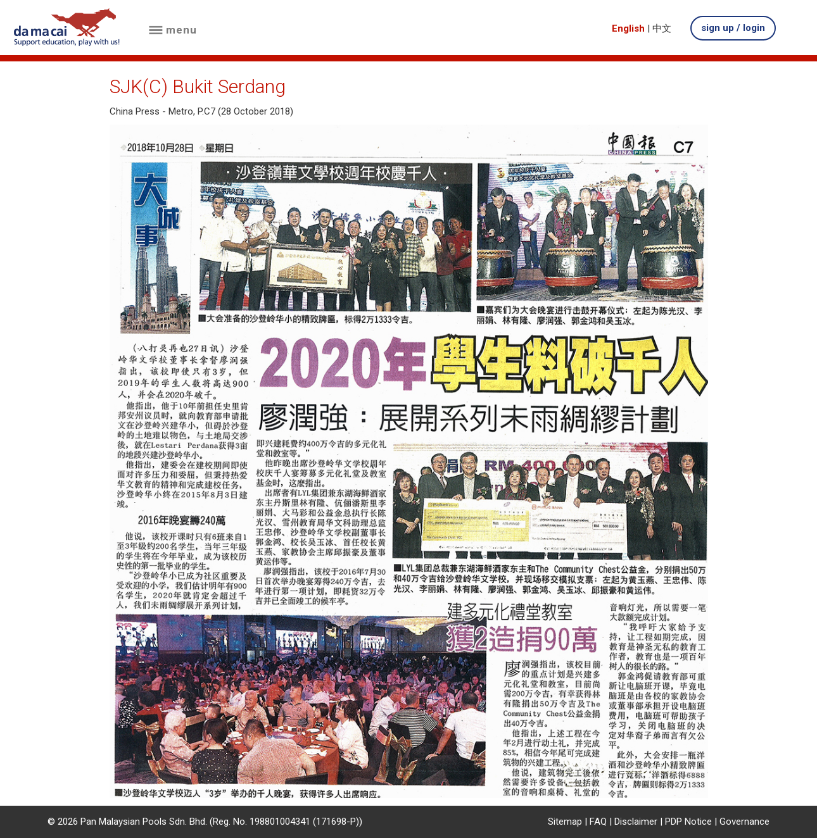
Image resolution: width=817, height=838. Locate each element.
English (628, 28)
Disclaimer (635, 821)
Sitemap (565, 821)
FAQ (598, 821)
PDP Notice (688, 821)
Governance (744, 821)
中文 (661, 28)
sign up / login (733, 28)
